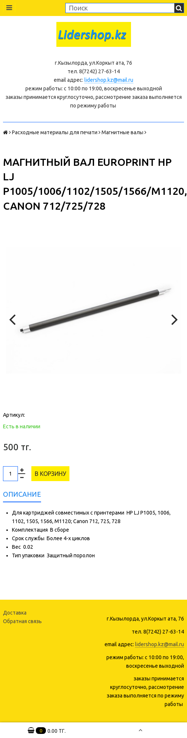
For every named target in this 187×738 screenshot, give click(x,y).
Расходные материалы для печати (54, 132)
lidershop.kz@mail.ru (108, 80)
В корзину (50, 473)
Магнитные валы (122, 132)
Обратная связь (22, 621)
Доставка (15, 613)
